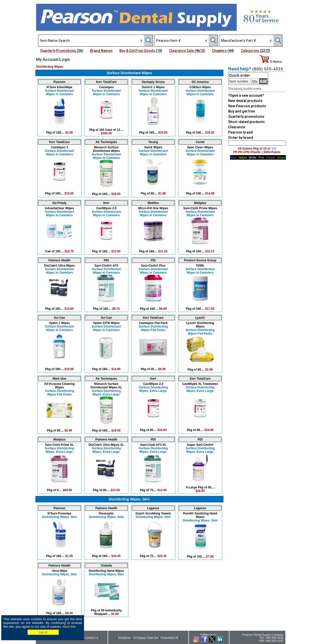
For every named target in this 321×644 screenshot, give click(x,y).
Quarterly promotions (246, 117)
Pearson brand (240, 132)
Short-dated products (246, 122)
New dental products (245, 101)
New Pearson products (247, 106)
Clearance (236, 127)
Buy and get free (241, 111)
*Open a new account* (246, 95)
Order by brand (240, 138)
